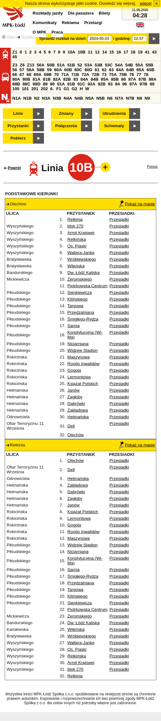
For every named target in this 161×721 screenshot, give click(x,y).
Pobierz (18, 138)
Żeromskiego (79, 279)
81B (46, 79)
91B (71, 84)
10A (71, 52)
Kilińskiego (77, 299)
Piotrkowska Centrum (87, 285)
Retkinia (75, 219)
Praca (57, 32)
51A (61, 65)
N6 (110, 98)
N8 (139, 98)
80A (16, 79)
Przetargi (93, 22)
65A (140, 69)
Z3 (14, 65)
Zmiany (66, 113)
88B (16, 84)
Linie (18, 113)
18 (133, 52)
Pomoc (152, 166)
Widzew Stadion (82, 350)
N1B (27, 98)
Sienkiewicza (79, 292)
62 (104, 69)
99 (152, 84)
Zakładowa (77, 410)
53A (88, 65)
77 (138, 74)
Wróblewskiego (81, 259)
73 (104, 74)
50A (40, 65)
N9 (147, 98)
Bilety (104, 13)
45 (14, 56)
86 (123, 79)
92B (101, 84)
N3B (57, 98)
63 (111, 69)
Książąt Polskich (82, 383)
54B (129, 65)
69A (37, 74)
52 (79, 65)
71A (65, 74)
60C (78, 69)
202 (44, 88)
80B (26, 79)
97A (133, 84)
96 (124, 84)
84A (84, 79)
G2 (74, 88)
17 (125, 52)
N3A (46, 98)
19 (140, 52)
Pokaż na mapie (136, 204)
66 (14, 74)
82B (67, 79)
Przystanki (18, 125)
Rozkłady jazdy (35, 37)
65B (150, 69)
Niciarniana (78, 343)
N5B (100, 98)
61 (97, 69)
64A (120, 69)
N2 (37, 98)
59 (49, 69)
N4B (79, 98)
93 (110, 84)
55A (139, 65)
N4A (68, 98)
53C (109, 65)
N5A (89, 98)
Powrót (14, 168)
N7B (130, 98)
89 (45, 84)
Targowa (75, 305)
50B (50, 65)
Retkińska (76, 239)
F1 (58, 88)
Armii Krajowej (80, 232)
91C (81, 84)
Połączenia (66, 125)
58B (40, 69)
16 (118, 52)
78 (146, 74)
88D (36, 84)
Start (8, 37)
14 (104, 52)
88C (26, 84)
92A (91, 84)
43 (154, 52)
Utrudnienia (114, 113)
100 (15, 88)
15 (111, 52)
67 (22, 74)
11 (90, 52)
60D (88, 69)
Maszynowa (78, 357)
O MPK (39, 32)
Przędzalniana (80, 312)
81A (36, 79)
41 (147, 52)
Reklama (70, 22)
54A (119, 65)
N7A (119, 98)
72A (85, 74)
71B (75, 74)
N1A (16, 98)
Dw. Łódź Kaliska (83, 272)
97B (143, 84)
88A (152, 79)
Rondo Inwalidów (83, 363)
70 (56, 74)
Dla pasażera (81, 13)
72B (95, 74)
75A (113, 74)
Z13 (30, 65)
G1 (66, 88)
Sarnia (73, 325)
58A (30, 69)
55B (149, 65)
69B (48, 74)
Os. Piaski (76, 246)
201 (34, 88)
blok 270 (75, 226)
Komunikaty (45, 22)
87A (132, 79)
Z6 (22, 65)
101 (25, 88)
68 (29, 74)
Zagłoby (74, 397)
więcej (146, 3)
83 (75, 79)
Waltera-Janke (80, 252)
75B (123, 74)
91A (61, 84)
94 (117, 84)
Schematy (114, 125)
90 (52, 84)
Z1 (14, 52)
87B (142, 79)
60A (58, 69)
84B (94, 79)
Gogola (74, 370)
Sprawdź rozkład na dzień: (63, 38)
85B (115, 79)
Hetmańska (78, 416)
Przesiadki (119, 219)
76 (131, 74)
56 (14, 69)
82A (57, 79)
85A (104, 79)
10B (81, 52)
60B (68, 69)
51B (71, 65)
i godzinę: (122, 38)
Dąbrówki (76, 403)
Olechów (75, 434)
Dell (71, 426)
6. (52, 88)
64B (130, 69)
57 (22, 69)
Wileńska (75, 266)
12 (97, 52)
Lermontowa (78, 377)
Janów (73, 390)
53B (98, 65)
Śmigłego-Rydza (82, 319)
